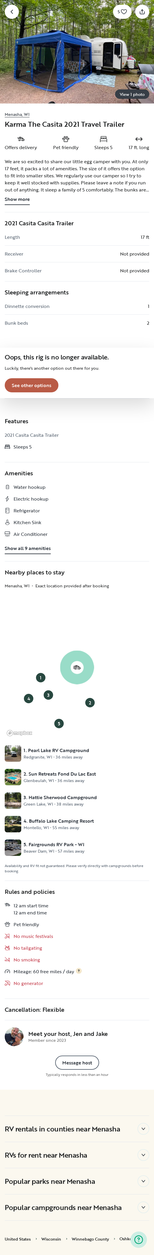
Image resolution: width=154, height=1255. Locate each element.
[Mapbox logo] (19, 733)
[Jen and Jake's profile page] (14, 1036)
